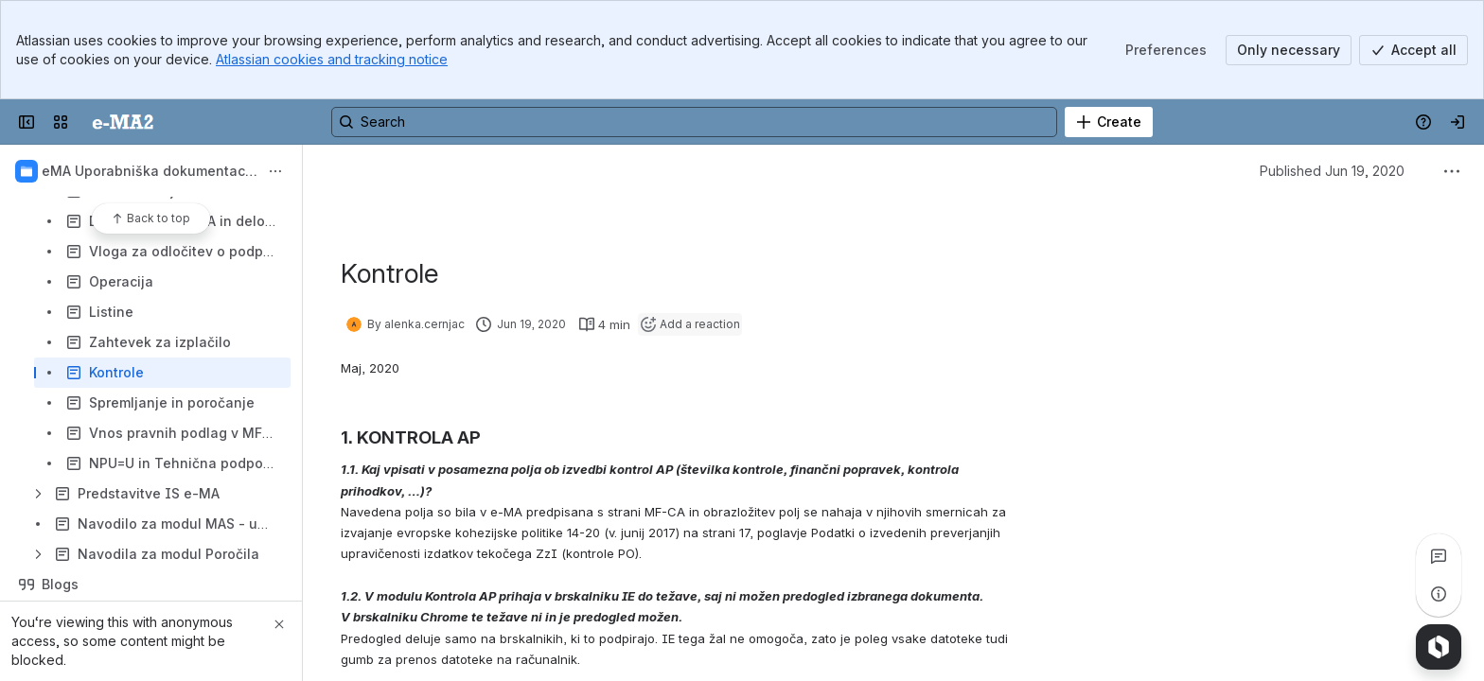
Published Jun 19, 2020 (1332, 171)
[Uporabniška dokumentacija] (123, 122)
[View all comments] (1438, 556)
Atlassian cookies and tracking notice (332, 59)
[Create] (1109, 122)
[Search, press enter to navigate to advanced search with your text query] (694, 122)
